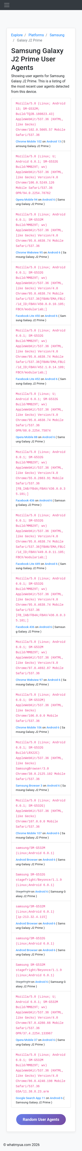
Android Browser (27, 859)
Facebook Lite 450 (28, 315)
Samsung (57, 35)
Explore (17, 35)
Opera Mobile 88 (27, 437)
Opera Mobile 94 (27, 199)
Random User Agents (41, 1119)
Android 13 (53, 141)
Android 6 (49, 199)
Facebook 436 (25, 500)
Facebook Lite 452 (28, 379)
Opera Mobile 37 (27, 1040)
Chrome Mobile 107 (29, 833)
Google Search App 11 (31, 1098)
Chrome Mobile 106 (29, 727)
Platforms (36, 35)
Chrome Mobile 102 (29, 141)
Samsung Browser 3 (29, 785)
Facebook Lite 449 (28, 563)
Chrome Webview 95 (30, 252)
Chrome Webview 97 (30, 679)
